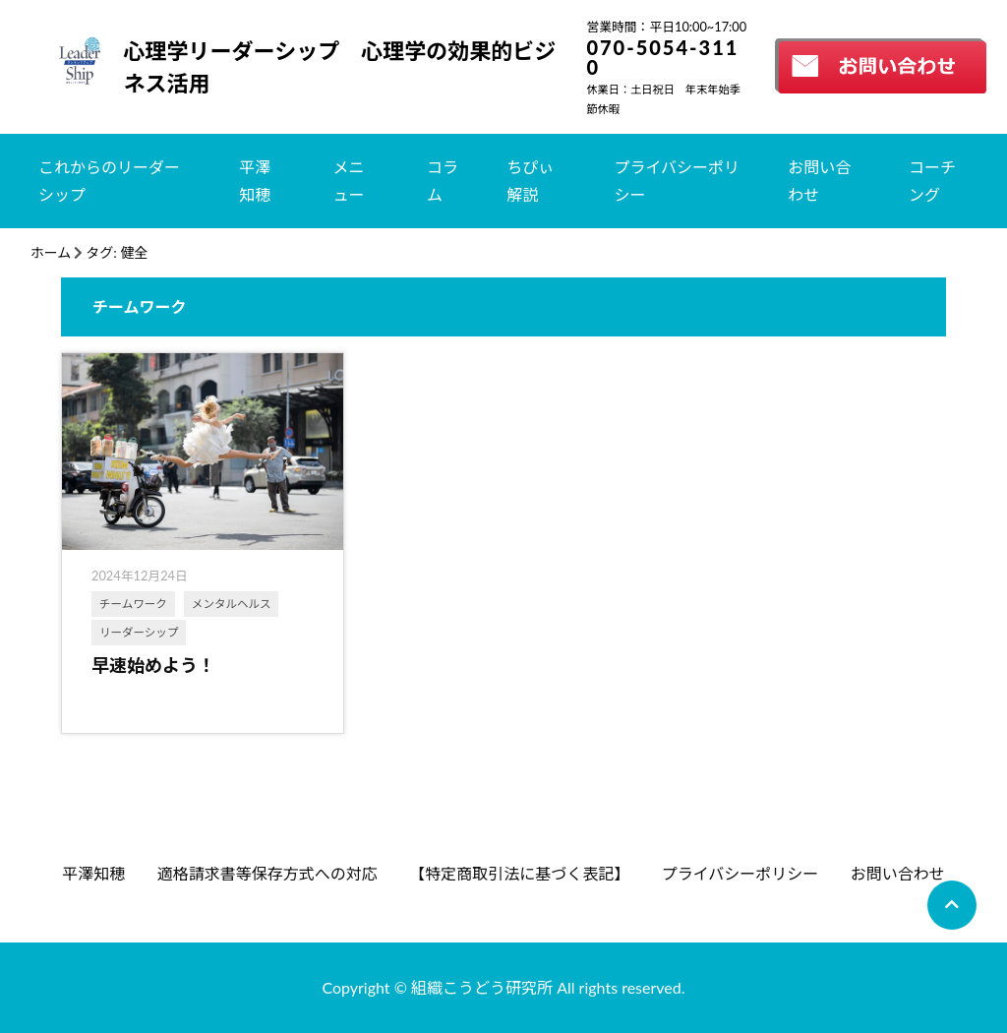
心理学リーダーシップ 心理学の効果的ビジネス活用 (340, 66)
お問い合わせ (819, 180)
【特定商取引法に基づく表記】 (519, 873)
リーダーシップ (138, 632)
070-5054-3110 (662, 57)
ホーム (51, 252)
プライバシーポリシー (677, 180)
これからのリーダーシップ (109, 180)
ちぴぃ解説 (530, 180)
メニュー (349, 180)
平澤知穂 (254, 180)
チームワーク (133, 603)
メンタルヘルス (231, 603)
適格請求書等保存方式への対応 (267, 873)
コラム (442, 180)
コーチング (932, 180)
